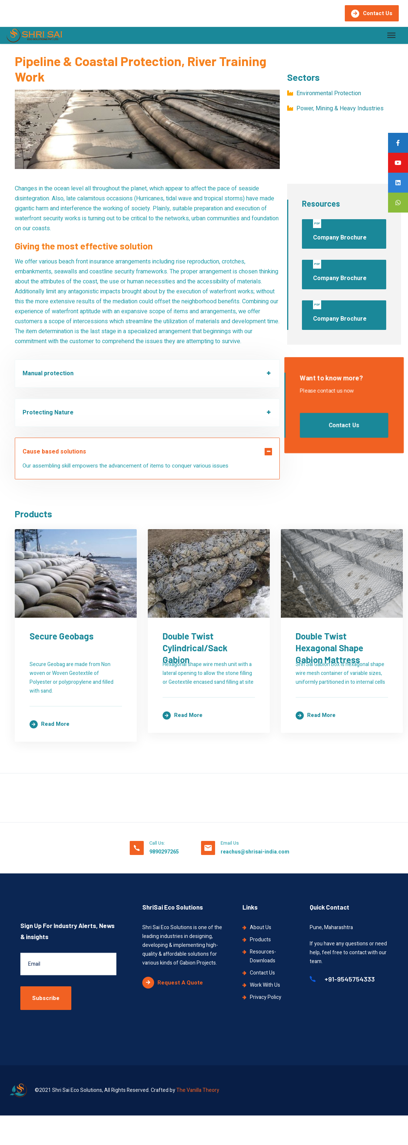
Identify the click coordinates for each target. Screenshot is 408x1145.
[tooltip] (398, 143)
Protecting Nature (48, 412)
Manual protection (48, 373)
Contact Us (371, 13)
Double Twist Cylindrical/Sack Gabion (103, 1009)
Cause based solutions (54, 451)
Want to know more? (331, 379)
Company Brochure (340, 230)
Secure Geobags (62, 711)
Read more (49, 782)
